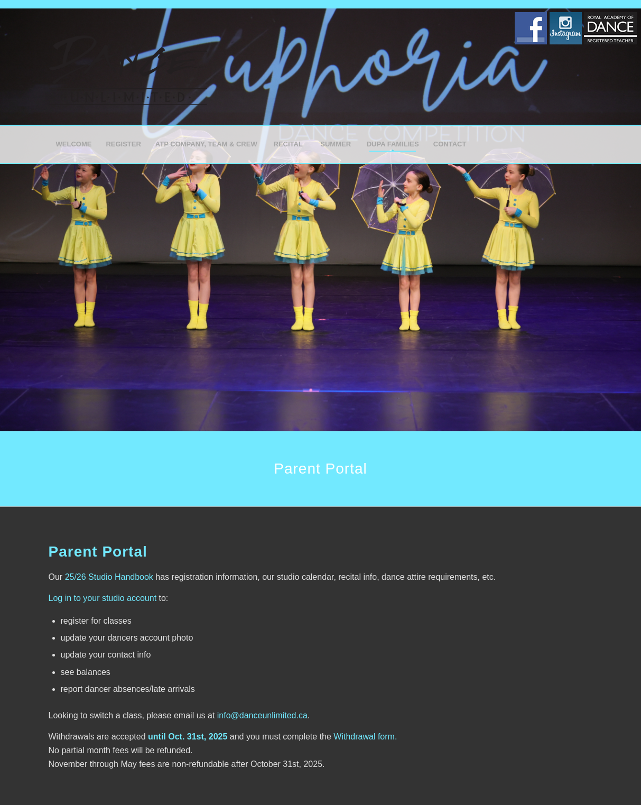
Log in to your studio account (103, 598)
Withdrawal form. (365, 736)
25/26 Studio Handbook (109, 576)
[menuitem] (74, 144)
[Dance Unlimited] (128, 66)
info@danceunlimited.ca (262, 715)
